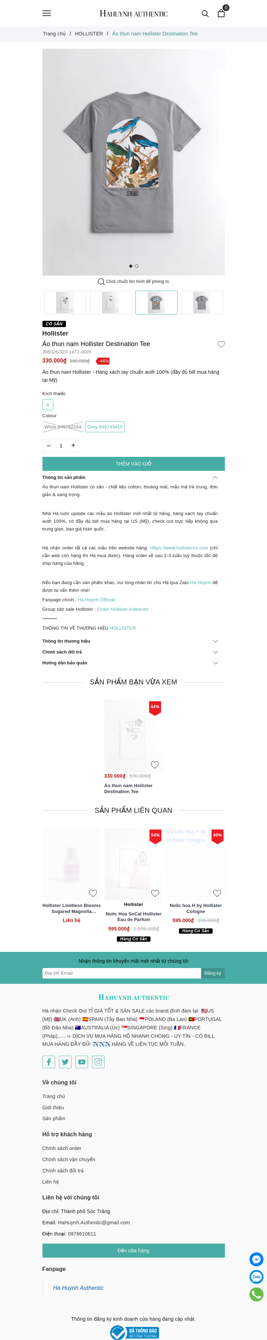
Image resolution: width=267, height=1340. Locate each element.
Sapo (190, 1333)
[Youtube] (81, 1056)
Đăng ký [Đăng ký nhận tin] (213, 973)
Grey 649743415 (104, 427)
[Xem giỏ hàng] (221, 13)
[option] (133, 162)
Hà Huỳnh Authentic (78, 1283)
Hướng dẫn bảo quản (130, 663)
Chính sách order (61, 1143)
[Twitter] (65, 1056)
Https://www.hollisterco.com (179, 547)
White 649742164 (63, 427)
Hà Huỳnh (200, 582)
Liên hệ (50, 1176)
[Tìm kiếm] (205, 13)
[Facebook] (48, 1056)
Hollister (55, 333)
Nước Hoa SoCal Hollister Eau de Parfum (133, 916)
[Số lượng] (61, 446)
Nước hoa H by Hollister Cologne (195, 908)
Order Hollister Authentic (123, 609)
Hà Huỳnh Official (96, 599)
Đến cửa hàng (133, 1245)
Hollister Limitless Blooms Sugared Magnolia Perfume (71, 909)
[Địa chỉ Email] (121, 973)
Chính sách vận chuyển (68, 1154)
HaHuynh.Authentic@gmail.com (94, 1217)
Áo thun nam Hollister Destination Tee (128, 788)
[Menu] (46, 13)
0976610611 (82, 1228)
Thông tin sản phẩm (130, 477)
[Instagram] (98, 1056)
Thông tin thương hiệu (130, 641)
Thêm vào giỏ (133, 464)
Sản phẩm (53, 1113)
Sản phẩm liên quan (133, 810)
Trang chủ (53, 1091)
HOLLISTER (123, 628)
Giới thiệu (53, 1102)
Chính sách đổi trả (130, 652)
